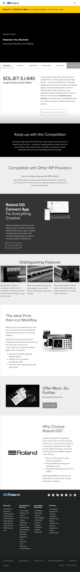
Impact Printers (25, 548)
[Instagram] (57, 494)
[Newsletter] (49, 494)
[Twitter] (66, 494)
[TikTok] (62, 494)
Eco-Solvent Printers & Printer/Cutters (9, 511)
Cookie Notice (24, 561)
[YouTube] (70, 494)
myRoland (52, 516)
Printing (6, 506)
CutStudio (38, 527)
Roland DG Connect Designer (38, 522)
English (6, 565)
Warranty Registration (56, 561)
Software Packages (38, 506)
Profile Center (54, 533)
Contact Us (72, 561)
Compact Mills (25, 527)
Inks (5, 530)
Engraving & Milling (24, 506)
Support (52, 506)
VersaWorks (39, 511)
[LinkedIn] (75, 494)
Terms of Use (38, 561)
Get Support (53, 509)
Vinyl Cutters (24, 511)
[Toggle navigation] (4, 3)
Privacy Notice (8, 561)
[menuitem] (74, 3)
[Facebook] (53, 494)
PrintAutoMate (40, 518)
